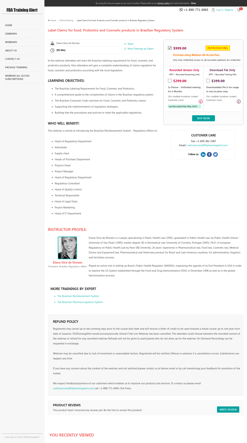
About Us (11, 50)
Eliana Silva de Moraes (68, 43)
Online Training (66, 20)
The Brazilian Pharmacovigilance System (80, 302)
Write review (228, 409)
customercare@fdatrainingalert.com (207, 145)
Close (193, 3)
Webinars (11, 42)
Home (8, 25)
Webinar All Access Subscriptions (17, 77)
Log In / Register (224, 9)
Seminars (11, 33)
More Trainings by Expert (141, 48)
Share (130, 43)
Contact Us (12, 58)
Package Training (16, 67)
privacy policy (163, 3)
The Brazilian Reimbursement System (78, 296)
